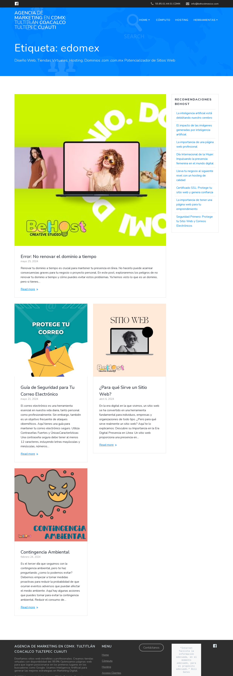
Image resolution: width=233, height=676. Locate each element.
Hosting (181, 20)
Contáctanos (151, 639)
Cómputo (163, 20)
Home (143, 20)
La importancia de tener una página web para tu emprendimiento (194, 204)
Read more (28, 289)
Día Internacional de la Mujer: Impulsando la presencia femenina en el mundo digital (195, 158)
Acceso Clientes (111, 664)
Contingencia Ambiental (123, 543)
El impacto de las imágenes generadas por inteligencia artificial (194, 130)
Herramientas (205, 20)
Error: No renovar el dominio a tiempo (58, 256)
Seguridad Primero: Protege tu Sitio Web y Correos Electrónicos (194, 221)
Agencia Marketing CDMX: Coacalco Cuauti (40, 20)
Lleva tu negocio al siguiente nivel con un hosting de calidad (194, 175)
